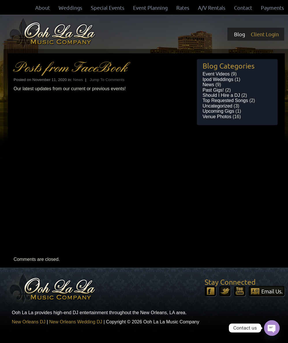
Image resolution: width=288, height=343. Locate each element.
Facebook (210, 291)
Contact (243, 8)
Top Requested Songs (225, 100)
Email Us (267, 291)
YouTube (240, 291)
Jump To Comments (107, 80)
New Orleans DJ (28, 321)
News (78, 80)
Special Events (107, 8)
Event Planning (150, 8)
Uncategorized (217, 105)
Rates (182, 8)
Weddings (70, 8)
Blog (239, 34)
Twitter (225, 291)
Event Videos (216, 73)
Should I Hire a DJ (221, 95)
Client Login (265, 34)
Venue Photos (217, 116)
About (42, 8)
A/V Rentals (211, 8)
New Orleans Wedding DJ (75, 321)
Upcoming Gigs (218, 111)
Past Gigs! (213, 90)
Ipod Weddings (218, 79)
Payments (272, 8)
